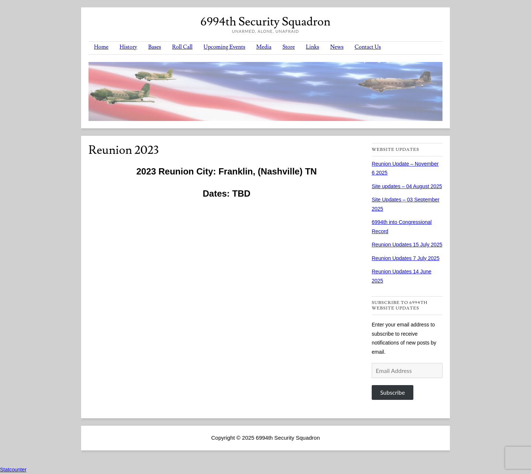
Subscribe (392, 392)
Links (312, 47)
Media (263, 47)
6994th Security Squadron (265, 22)
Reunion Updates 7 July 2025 (406, 258)
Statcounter (13, 470)
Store (288, 47)
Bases (154, 47)
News (336, 47)
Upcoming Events (224, 47)
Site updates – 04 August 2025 (407, 186)
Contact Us (368, 47)
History (128, 47)
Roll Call (182, 47)
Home (101, 47)
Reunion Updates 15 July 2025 (407, 245)
